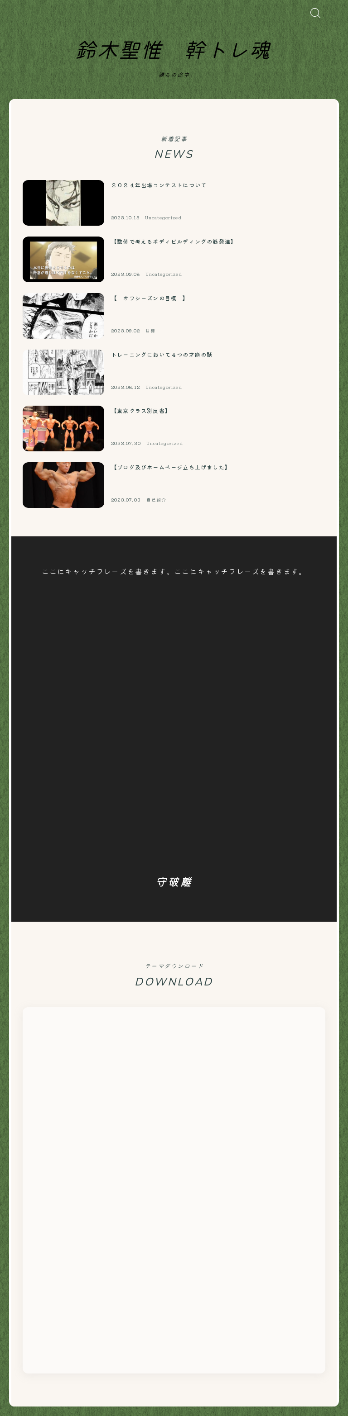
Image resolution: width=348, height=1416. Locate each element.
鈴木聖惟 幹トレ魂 (173, 51)
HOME (20, 1362)
